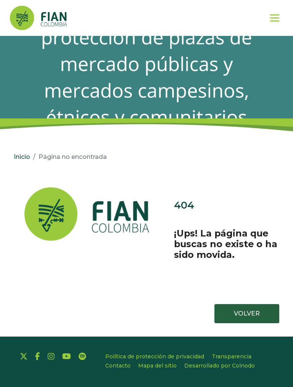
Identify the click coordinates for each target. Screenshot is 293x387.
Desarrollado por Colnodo (219, 365)
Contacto (117, 365)
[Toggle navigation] (278, 18)
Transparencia (231, 356)
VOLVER (247, 313)
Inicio (22, 156)
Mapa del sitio (157, 365)
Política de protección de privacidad (154, 356)
